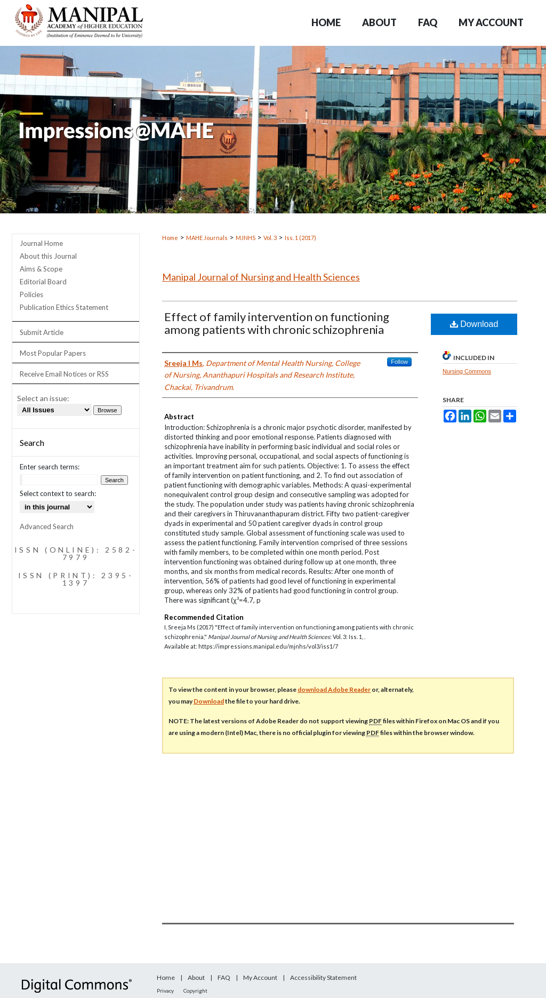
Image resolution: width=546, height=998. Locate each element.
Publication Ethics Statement (64, 307)
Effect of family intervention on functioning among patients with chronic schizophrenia (276, 323)
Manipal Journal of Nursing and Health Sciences (261, 277)
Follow (399, 361)
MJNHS (245, 237)
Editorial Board (43, 281)
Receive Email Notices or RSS (64, 374)
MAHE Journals (207, 237)
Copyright (195, 990)
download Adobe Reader (334, 689)
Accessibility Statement (323, 977)
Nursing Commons (467, 371)
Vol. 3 (270, 237)
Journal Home (41, 243)
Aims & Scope (41, 269)
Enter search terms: (49, 466)
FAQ (224, 977)
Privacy (165, 990)
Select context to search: (58, 493)
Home (170, 237)
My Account (260, 977)
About (196, 977)
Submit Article (41, 332)
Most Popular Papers (53, 353)
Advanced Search (47, 526)
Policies (31, 294)
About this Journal (48, 256)
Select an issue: (43, 398)
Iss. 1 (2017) (300, 237)
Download (474, 324)
